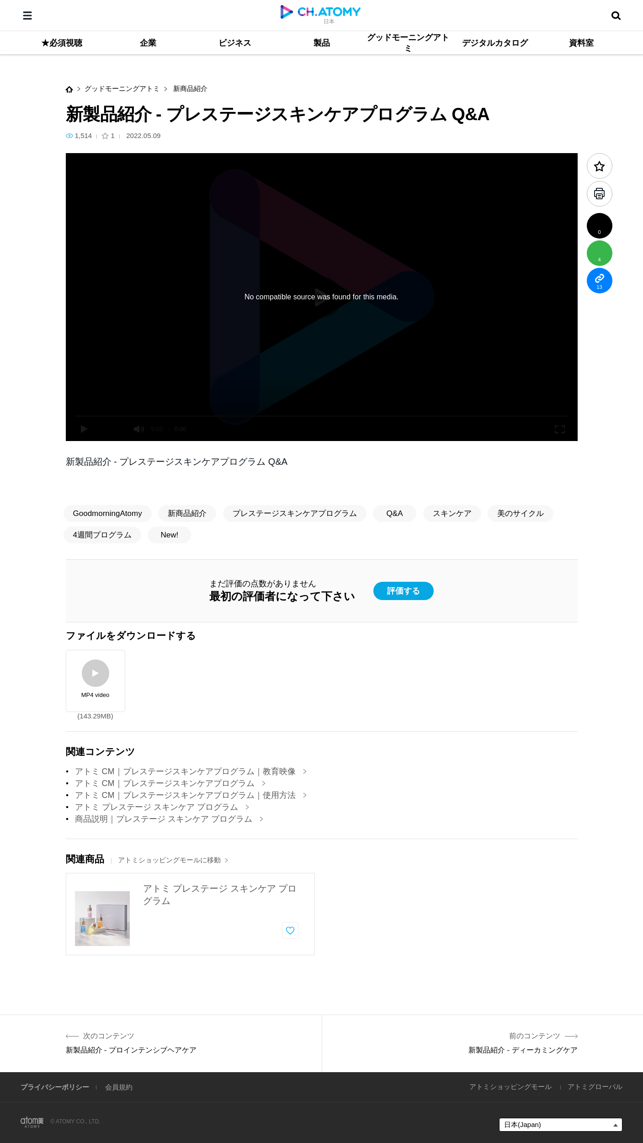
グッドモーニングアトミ (122, 88)
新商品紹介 (189, 88)
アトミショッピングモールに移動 (173, 860)
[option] (190, 914)
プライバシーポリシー (55, 1087)
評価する (403, 590)
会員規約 (119, 1087)
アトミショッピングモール (510, 1086)
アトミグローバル (595, 1086)
